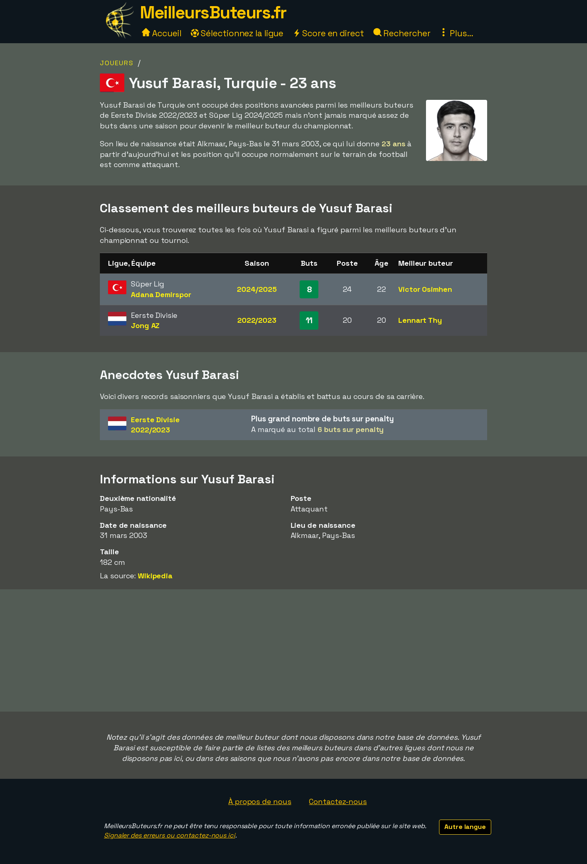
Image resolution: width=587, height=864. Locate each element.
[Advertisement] (293, 650)
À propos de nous (259, 801)
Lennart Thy (420, 320)
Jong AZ (145, 325)
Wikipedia (155, 575)
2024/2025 (256, 289)
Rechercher (401, 33)
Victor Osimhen (425, 289)
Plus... (456, 33)
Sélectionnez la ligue (237, 33)
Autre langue (465, 826)
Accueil (161, 33)
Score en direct (328, 33)
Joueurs (117, 63)
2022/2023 (256, 320)
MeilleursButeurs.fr (213, 12)
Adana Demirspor (161, 294)
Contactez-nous (338, 801)
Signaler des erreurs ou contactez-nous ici (169, 835)
